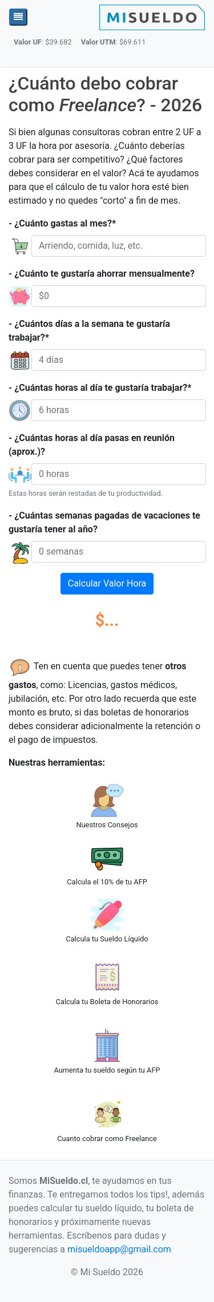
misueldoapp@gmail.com (119, 1249)
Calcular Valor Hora (107, 583)
